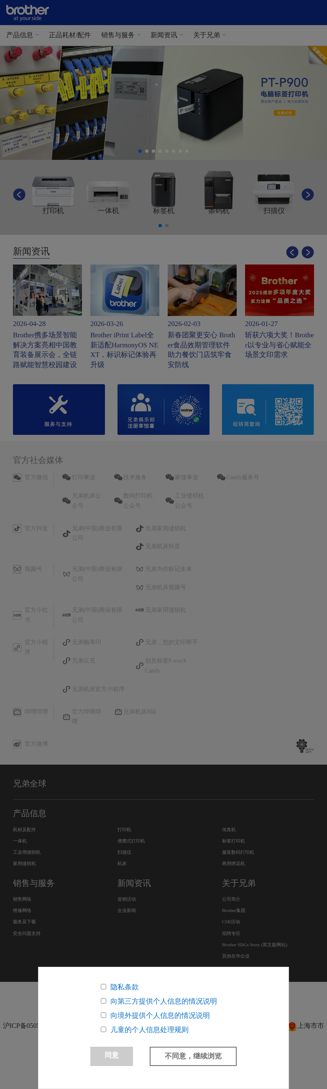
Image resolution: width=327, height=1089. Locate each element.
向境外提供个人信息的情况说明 (160, 1016)
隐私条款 (124, 987)
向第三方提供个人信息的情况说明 (163, 1001)
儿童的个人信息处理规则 (149, 1030)
